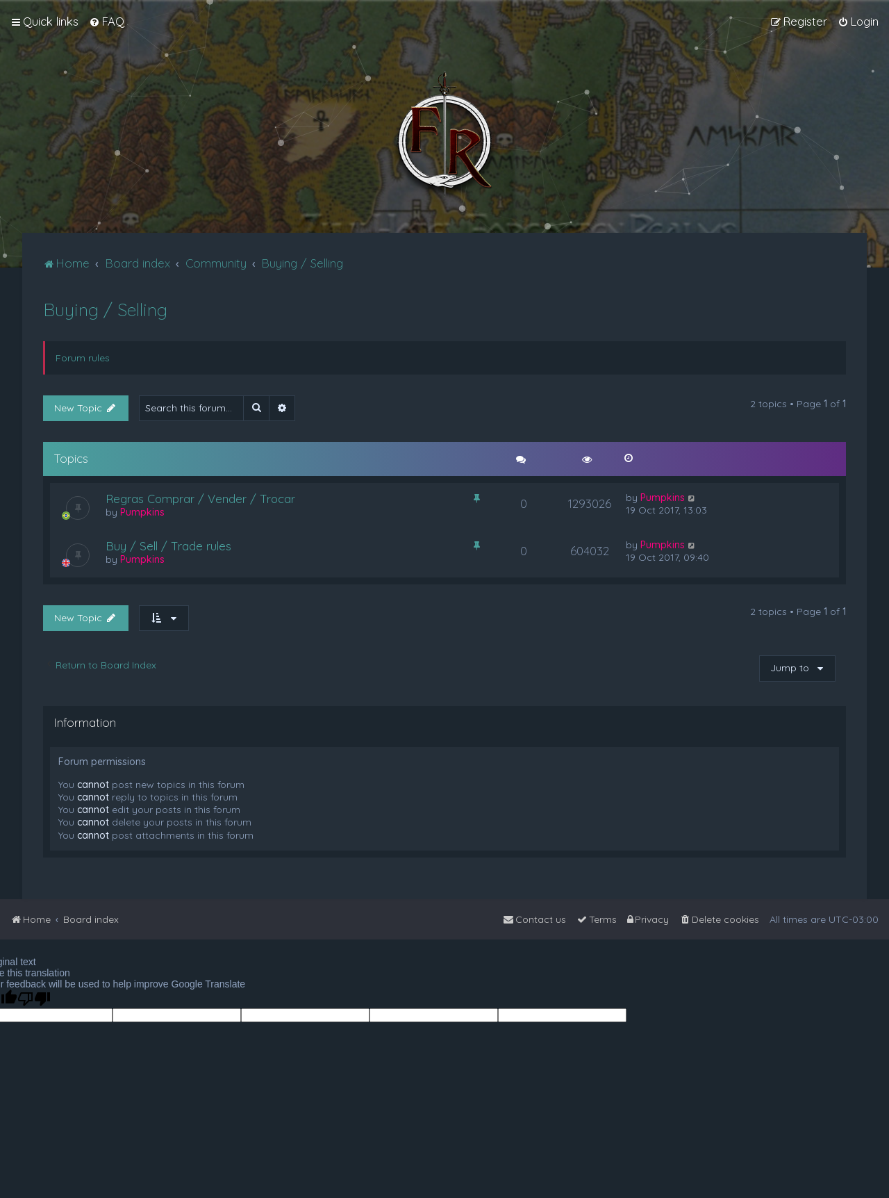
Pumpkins (142, 512)
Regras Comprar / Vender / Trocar (200, 498)
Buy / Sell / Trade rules (168, 546)
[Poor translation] (34, 999)
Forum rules (83, 358)
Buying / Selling (105, 309)
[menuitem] (106, 21)
